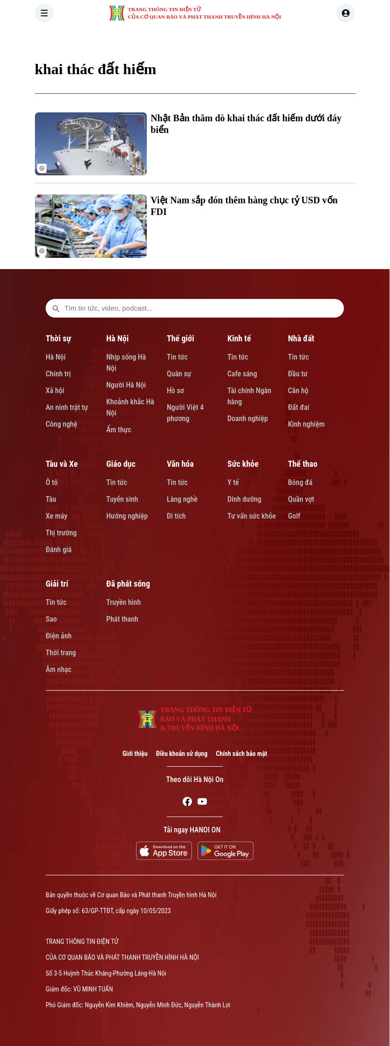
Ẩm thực (118, 429)
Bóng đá (300, 482)
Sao (51, 619)
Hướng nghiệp (127, 516)
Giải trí (57, 584)
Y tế (233, 482)
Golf (294, 516)
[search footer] (56, 308)
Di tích (176, 516)
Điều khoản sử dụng (182, 753)
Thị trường (61, 532)
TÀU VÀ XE (339, 39)
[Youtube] (202, 803)
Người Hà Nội (126, 385)
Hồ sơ (175, 390)
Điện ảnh (59, 635)
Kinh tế (239, 338)
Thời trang (61, 652)
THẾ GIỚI (210, 39)
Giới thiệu (135, 753)
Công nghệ (61, 424)
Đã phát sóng (128, 584)
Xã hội (55, 390)
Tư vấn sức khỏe (251, 516)
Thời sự (58, 338)
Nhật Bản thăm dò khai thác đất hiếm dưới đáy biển (246, 124)
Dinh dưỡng (244, 499)
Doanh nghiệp (247, 418)
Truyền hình (123, 602)
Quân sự (179, 373)
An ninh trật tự (67, 407)
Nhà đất (301, 338)
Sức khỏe (243, 464)
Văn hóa (180, 464)
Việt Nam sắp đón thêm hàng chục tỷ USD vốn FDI (244, 206)
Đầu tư (298, 373)
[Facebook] (187, 803)
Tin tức (177, 357)
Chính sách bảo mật (241, 753)
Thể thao (302, 464)
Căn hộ (298, 390)
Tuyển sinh (122, 499)
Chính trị (58, 373)
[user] (345, 13)
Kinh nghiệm (306, 424)
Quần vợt (301, 499)
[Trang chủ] (97, 39)
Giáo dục (121, 464)
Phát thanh (122, 619)
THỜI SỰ (130, 39)
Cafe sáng (242, 373)
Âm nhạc (58, 669)
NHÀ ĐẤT (293, 39)
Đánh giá (59, 549)
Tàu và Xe (62, 464)
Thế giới (180, 338)
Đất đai (298, 407)
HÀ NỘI (169, 39)
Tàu (51, 499)
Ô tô (52, 482)
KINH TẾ (251, 39)
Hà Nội (56, 357)
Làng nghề (182, 499)
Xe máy (56, 516)
